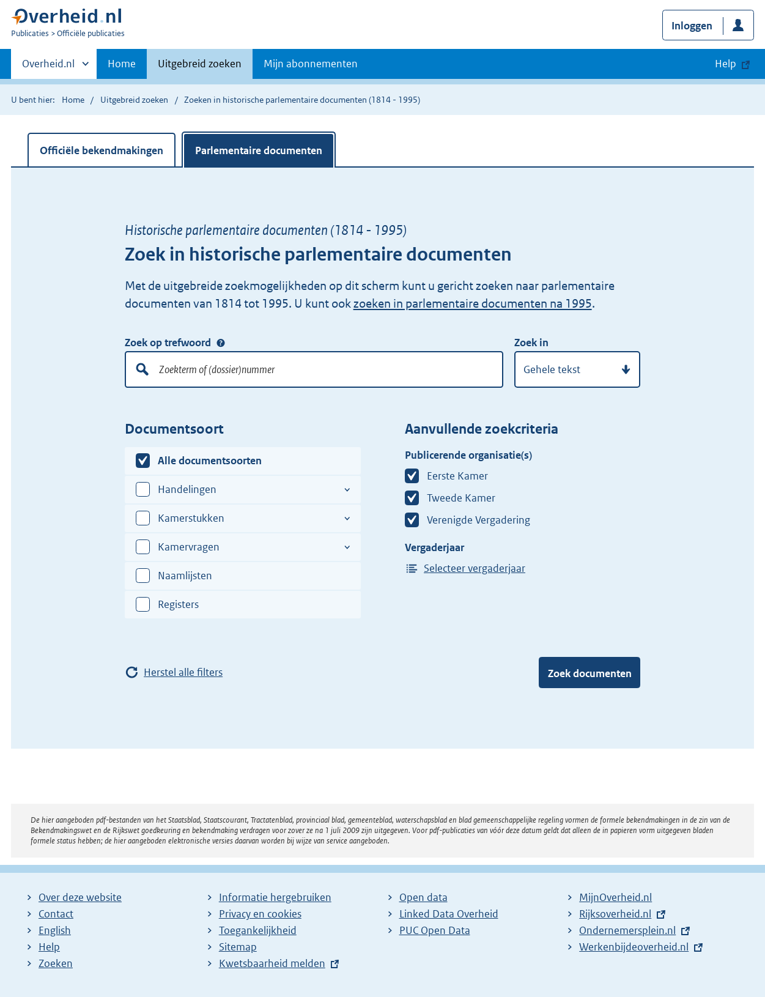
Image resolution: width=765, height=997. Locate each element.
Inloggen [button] (691, 25)
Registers (178, 604)
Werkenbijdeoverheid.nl (634, 947)
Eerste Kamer (457, 476)
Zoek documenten (590, 673)
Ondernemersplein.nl (627, 930)
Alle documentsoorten (210, 460)
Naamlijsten (185, 575)
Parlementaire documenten (258, 150)
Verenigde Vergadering (478, 520)
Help (49, 947)
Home (122, 63)
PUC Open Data (434, 930)
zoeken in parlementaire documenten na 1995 (472, 303)
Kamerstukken (191, 518)
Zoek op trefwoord (168, 342)
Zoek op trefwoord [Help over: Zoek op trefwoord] (220, 343)
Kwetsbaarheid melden (272, 963)
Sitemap (238, 947)
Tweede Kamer (461, 498)
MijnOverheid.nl (615, 897)
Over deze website (80, 897)
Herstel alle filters (183, 672)
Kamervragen (189, 547)
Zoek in (531, 342)
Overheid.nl (48, 67)
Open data (423, 897)
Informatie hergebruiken (275, 897)
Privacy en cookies (260, 914)
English (55, 930)
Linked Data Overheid (448, 914)
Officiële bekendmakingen (101, 150)
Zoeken (56, 963)
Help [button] (725, 63)
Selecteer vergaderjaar (474, 568)
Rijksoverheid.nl (615, 914)
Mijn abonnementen (311, 63)
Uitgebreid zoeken (200, 63)
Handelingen (187, 489)
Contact (56, 914)
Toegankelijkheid (258, 930)
